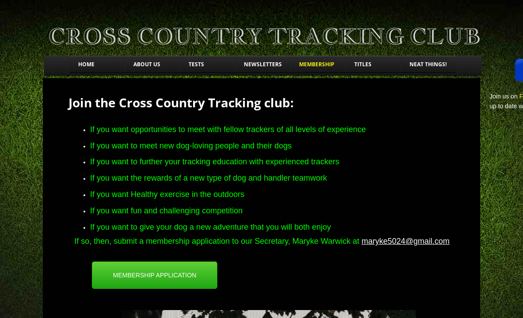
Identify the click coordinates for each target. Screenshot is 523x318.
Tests (196, 64)
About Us (146, 64)
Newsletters (263, 64)
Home (86, 64)
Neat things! (428, 64)
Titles (362, 64)
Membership (316, 64)
